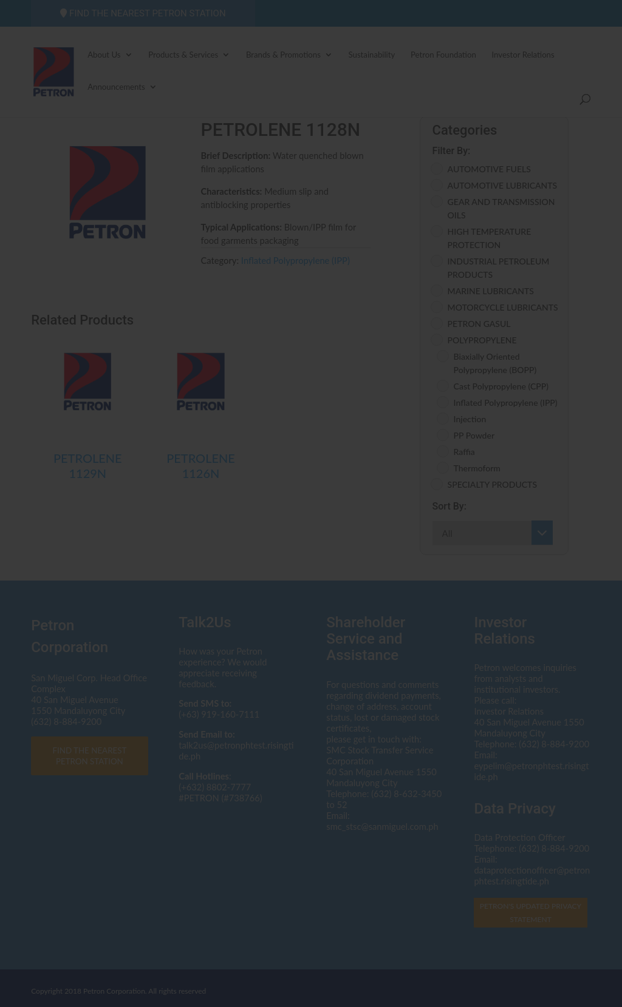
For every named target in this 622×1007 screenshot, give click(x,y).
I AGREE (311, 618)
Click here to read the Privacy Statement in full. (311, 551)
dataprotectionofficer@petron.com (349, 516)
